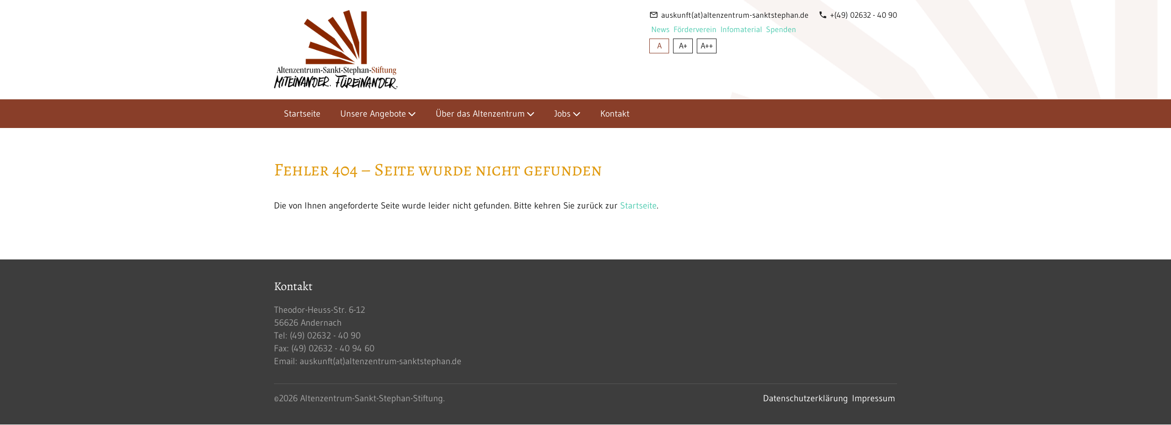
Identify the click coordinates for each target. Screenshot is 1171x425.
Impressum (873, 398)
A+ (683, 45)
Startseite (302, 113)
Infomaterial (741, 29)
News (660, 29)
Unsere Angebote (373, 113)
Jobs (562, 113)
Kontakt (615, 113)
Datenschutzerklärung (805, 398)
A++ (707, 45)
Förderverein (695, 29)
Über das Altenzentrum (480, 113)
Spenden (781, 29)
